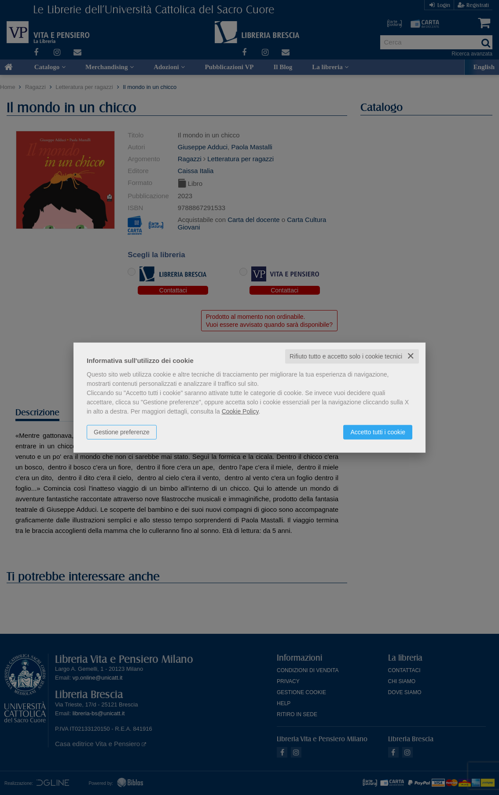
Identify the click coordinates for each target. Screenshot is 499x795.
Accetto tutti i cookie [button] (377, 432)
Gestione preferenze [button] (122, 432)
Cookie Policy (240, 411)
